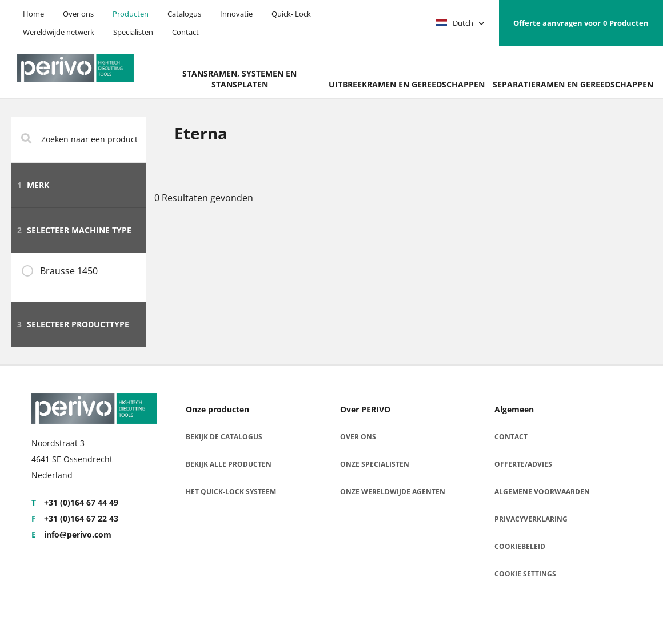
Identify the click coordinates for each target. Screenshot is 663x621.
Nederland (52, 475)
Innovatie (236, 14)
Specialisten (133, 32)
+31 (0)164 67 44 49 (74, 502)
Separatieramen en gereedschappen (573, 84)
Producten (131, 14)
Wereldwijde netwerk (58, 32)
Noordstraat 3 (58, 443)
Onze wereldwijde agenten (392, 491)
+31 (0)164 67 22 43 (74, 518)
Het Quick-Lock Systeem (231, 491)
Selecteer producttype (73, 324)
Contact (185, 32)
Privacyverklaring (531, 519)
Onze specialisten (374, 464)
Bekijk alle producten (228, 464)
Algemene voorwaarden (542, 491)
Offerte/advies (523, 464)
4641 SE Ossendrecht (72, 459)
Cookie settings (525, 574)
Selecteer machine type (74, 230)
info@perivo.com (71, 534)
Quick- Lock (291, 14)
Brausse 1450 (69, 271)
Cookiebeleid (519, 546)
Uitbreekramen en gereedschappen (407, 84)
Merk (33, 184)
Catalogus (184, 14)
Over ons (78, 14)
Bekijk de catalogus (224, 437)
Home (33, 14)
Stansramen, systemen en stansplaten (239, 79)
